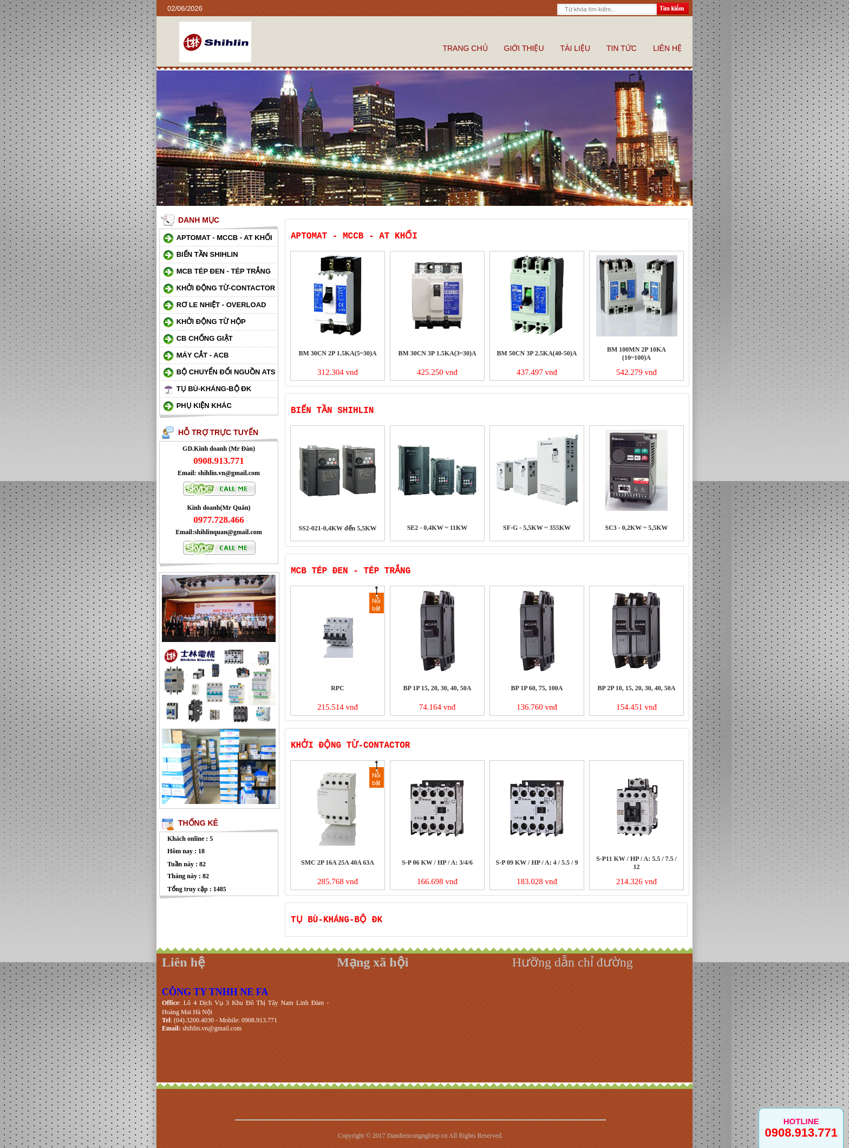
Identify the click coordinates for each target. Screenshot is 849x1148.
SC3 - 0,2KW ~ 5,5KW (636, 527)
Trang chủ (464, 48)
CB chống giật (205, 338)
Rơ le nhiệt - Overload (221, 305)
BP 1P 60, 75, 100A (537, 688)
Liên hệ (667, 48)
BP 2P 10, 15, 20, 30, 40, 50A (636, 688)
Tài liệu (575, 48)
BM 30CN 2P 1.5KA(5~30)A (337, 353)
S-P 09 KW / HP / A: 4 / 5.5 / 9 (537, 862)
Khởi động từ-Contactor (226, 288)
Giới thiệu (524, 48)
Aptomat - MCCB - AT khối (224, 238)
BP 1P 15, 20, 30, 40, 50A (437, 688)
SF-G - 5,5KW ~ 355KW (537, 527)
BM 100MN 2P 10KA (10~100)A (636, 353)
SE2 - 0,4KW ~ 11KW (437, 527)
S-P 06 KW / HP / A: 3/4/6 (437, 862)
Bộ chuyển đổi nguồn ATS (226, 372)
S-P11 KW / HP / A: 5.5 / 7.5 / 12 (636, 863)
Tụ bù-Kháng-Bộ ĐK (214, 389)
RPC (337, 688)
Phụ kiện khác (204, 405)
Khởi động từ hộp (211, 321)
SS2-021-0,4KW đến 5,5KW (337, 528)
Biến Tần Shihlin (207, 254)
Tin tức (621, 48)
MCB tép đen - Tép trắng (224, 271)
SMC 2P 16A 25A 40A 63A (337, 862)
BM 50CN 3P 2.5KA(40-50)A (537, 353)
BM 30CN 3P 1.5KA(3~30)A (437, 353)
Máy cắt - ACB (203, 355)
